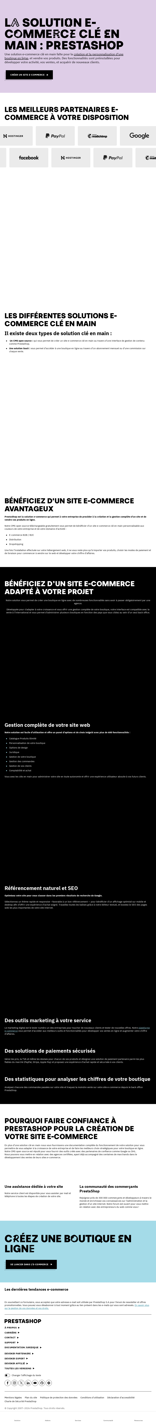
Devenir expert (16, 1358)
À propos (12, 1327)
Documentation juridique (23, 1347)
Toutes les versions (19, 1368)
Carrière (12, 1332)
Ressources (138, 1417)
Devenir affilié (16, 1363)
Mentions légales (13, 1397)
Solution (17, 1417)
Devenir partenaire (19, 1353)
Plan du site (31, 1397)
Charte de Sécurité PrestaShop (20, 1401)
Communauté (108, 1417)
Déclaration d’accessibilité (121, 1397)
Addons (47, 1417)
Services (78, 1417)
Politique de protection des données (58, 1397)
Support (12, 1342)
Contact (12, 1337)
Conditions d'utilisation (92, 1397)
